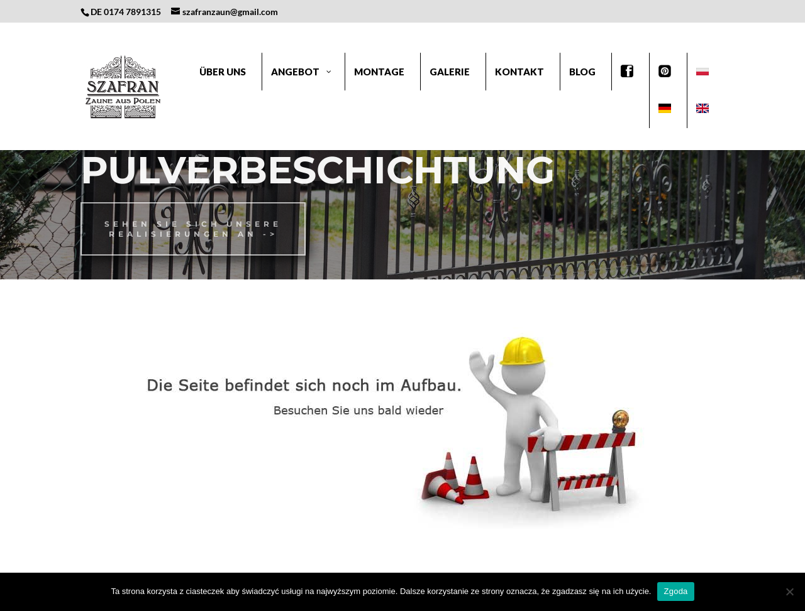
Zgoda (675, 591)
